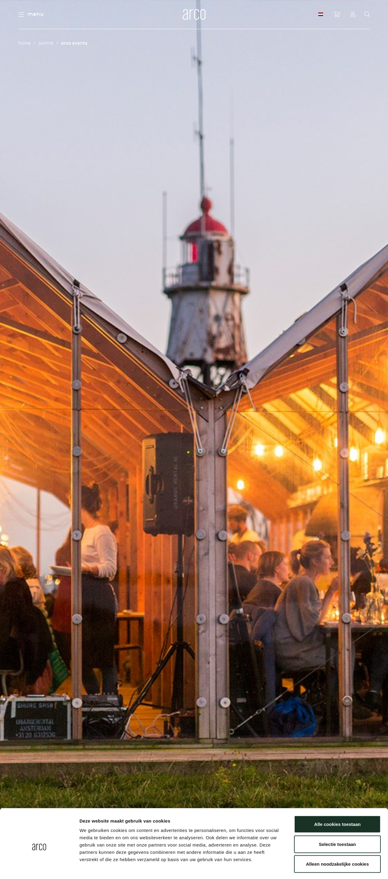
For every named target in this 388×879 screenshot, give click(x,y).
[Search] (367, 14)
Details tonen (327, 867)
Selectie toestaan (337, 819)
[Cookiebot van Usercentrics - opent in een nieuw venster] (39, 867)
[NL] (320, 14)
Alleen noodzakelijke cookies (337, 839)
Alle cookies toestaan (337, 799)
